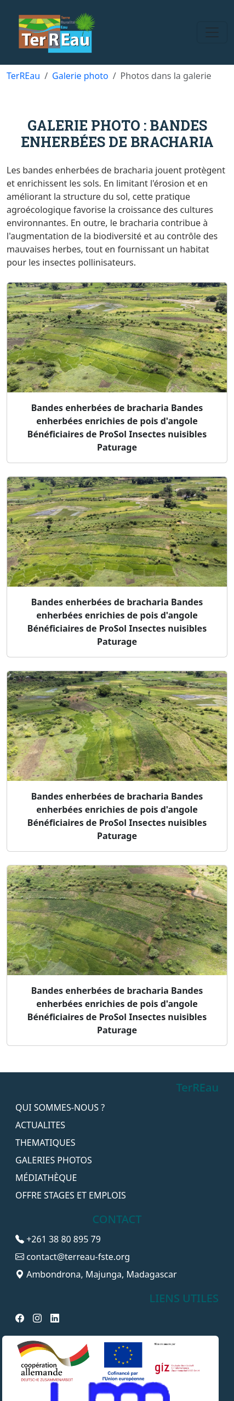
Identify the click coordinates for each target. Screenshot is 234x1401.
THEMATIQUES (45, 1142)
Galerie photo (80, 76)
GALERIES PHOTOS (53, 1160)
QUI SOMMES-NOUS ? (60, 1107)
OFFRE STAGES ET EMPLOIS (70, 1195)
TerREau (23, 76)
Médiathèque (46, 1178)
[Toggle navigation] (212, 32)
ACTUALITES (40, 1125)
